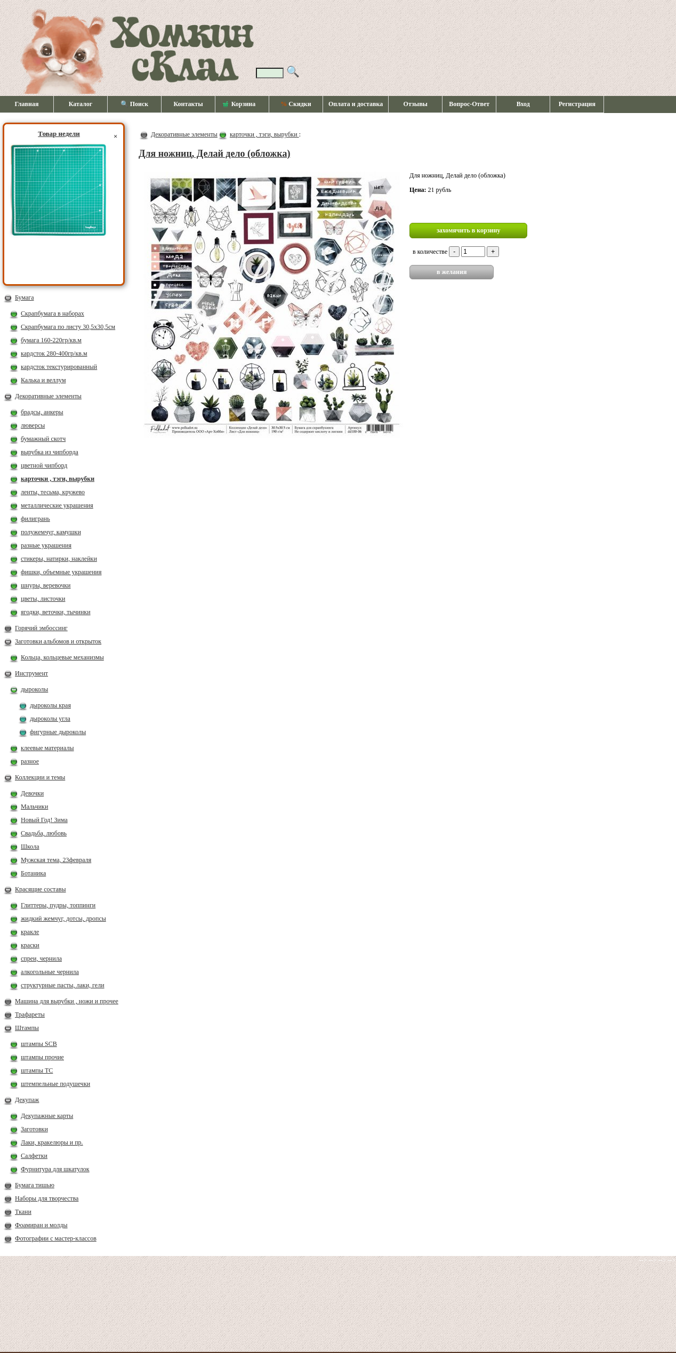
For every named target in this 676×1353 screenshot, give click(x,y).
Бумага (24, 297)
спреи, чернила (41, 958)
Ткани (23, 1211)
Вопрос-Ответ (469, 104)
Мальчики (34, 806)
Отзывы (416, 104)
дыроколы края (50, 705)
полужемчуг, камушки (51, 532)
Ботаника (33, 873)
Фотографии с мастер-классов (55, 1238)
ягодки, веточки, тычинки (56, 612)
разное (30, 761)
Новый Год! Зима (44, 820)
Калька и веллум (43, 380)
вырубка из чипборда (49, 452)
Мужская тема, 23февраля (56, 860)
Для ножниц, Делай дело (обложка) (214, 153)
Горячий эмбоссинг (41, 628)
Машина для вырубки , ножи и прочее (66, 1001)
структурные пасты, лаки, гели (62, 985)
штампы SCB (39, 1044)
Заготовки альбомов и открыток (58, 641)
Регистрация (577, 104)
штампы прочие (42, 1057)
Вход (523, 104)
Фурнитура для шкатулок (55, 1169)
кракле (30, 932)
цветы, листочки (43, 598)
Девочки (32, 793)
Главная (27, 104)
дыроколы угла (50, 718)
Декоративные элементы (48, 396)
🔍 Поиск (134, 104)
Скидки (295, 104)
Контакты (188, 104)
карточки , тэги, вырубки (57, 478)
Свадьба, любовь (44, 833)
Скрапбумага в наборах (52, 313)
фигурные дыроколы (58, 732)
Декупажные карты (47, 1116)
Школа (30, 846)
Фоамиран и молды (41, 1225)
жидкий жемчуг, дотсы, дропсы (63, 918)
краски (30, 945)
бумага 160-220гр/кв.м (51, 340)
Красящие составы (40, 889)
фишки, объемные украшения (61, 572)
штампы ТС (37, 1070)
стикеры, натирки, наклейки (59, 558)
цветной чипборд (44, 465)
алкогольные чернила (50, 972)
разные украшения (46, 545)
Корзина (239, 104)
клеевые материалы (47, 748)
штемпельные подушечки (55, 1084)
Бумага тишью (34, 1185)
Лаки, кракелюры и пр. (52, 1142)
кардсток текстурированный (59, 367)
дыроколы (34, 689)
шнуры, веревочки (46, 585)
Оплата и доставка (355, 104)
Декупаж (27, 1100)
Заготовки (34, 1129)
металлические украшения (57, 505)
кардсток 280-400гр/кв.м (54, 353)
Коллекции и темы (40, 777)
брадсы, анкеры (42, 412)
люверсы (33, 425)
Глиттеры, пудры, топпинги (58, 905)
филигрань (35, 518)
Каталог (81, 104)
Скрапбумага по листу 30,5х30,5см (68, 327)
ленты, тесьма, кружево (53, 492)
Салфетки (34, 1155)
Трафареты (30, 1014)
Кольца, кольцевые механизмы (62, 657)
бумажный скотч (43, 438)
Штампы (27, 1028)
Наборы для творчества (46, 1198)
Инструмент (31, 673)
